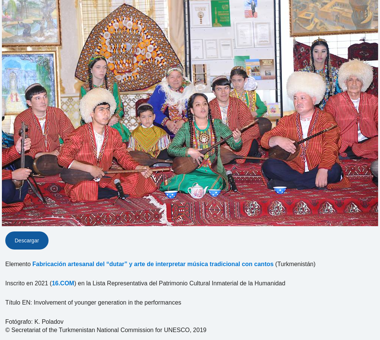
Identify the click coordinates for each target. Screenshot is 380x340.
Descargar (27, 240)
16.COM (63, 283)
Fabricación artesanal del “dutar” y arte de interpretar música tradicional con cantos (153, 264)
